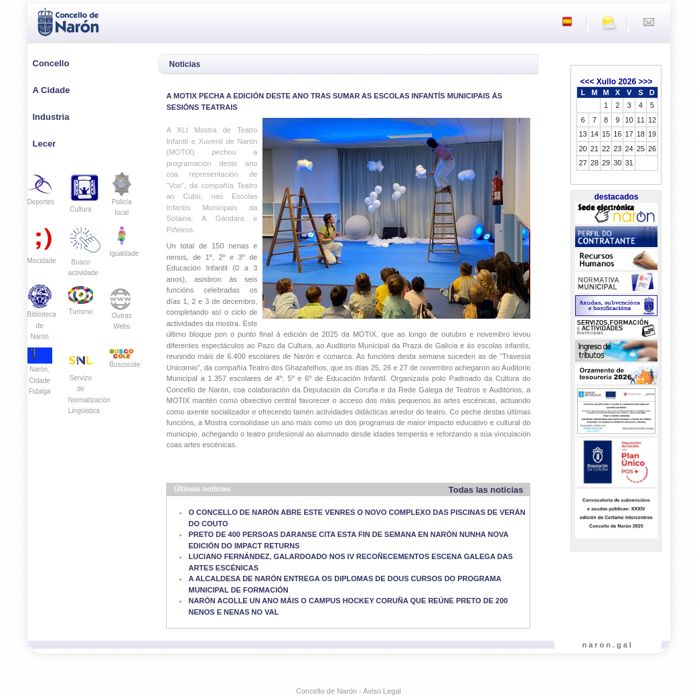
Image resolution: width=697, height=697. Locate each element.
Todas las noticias (486, 490)
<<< (587, 81)
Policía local (121, 198)
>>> (645, 81)
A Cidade (51, 90)
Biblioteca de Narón (41, 316)
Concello (51, 63)
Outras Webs (121, 311)
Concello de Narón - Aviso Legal (348, 691)
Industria (51, 117)
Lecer (44, 144)
